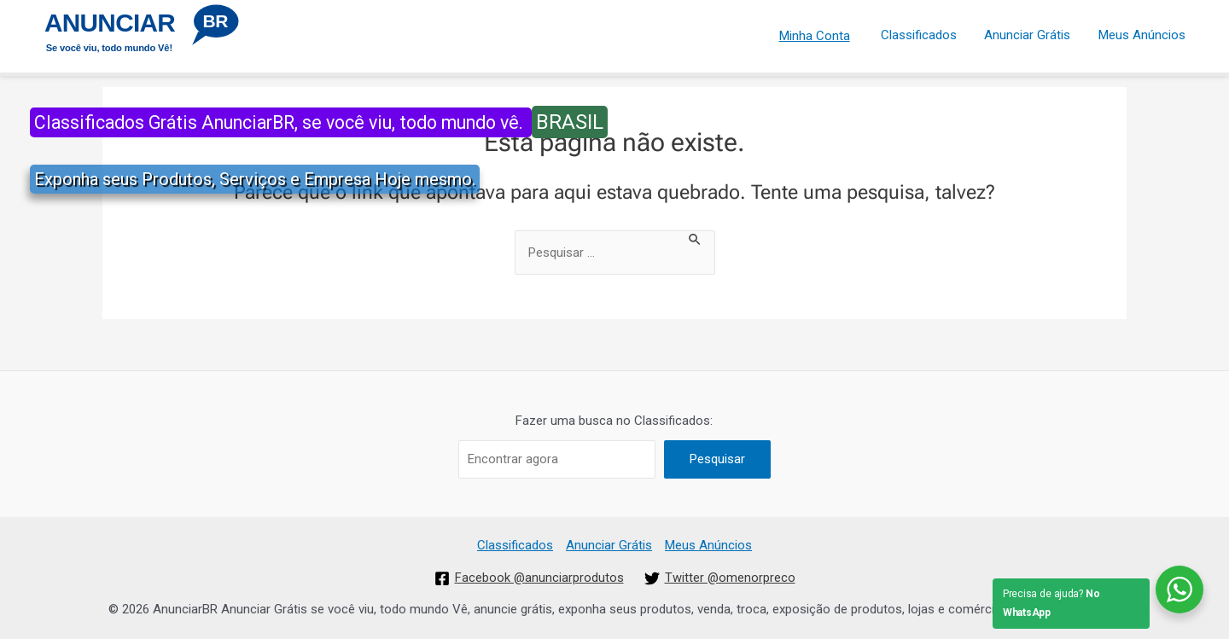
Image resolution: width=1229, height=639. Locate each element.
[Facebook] (528, 578)
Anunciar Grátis (1030, 33)
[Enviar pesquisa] (695, 238)
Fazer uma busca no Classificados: (614, 420)
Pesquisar (717, 459)
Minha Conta (820, 33)
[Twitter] (720, 578)
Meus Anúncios (1142, 33)
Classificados (924, 33)
